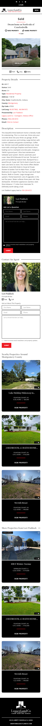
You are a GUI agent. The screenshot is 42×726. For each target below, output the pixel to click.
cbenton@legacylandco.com (21, 724)
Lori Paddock (18, 113)
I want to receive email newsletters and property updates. (20, 245)
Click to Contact (12, 122)
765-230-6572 (27, 190)
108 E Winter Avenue (21, 564)
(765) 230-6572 (13, 119)
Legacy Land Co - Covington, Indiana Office (17, 116)
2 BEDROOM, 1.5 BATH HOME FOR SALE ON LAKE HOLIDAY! (21, 448)
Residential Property (13, 94)
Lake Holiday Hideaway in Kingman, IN (21, 393)
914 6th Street (21, 502)
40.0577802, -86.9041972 (19, 109)
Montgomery (13, 103)
